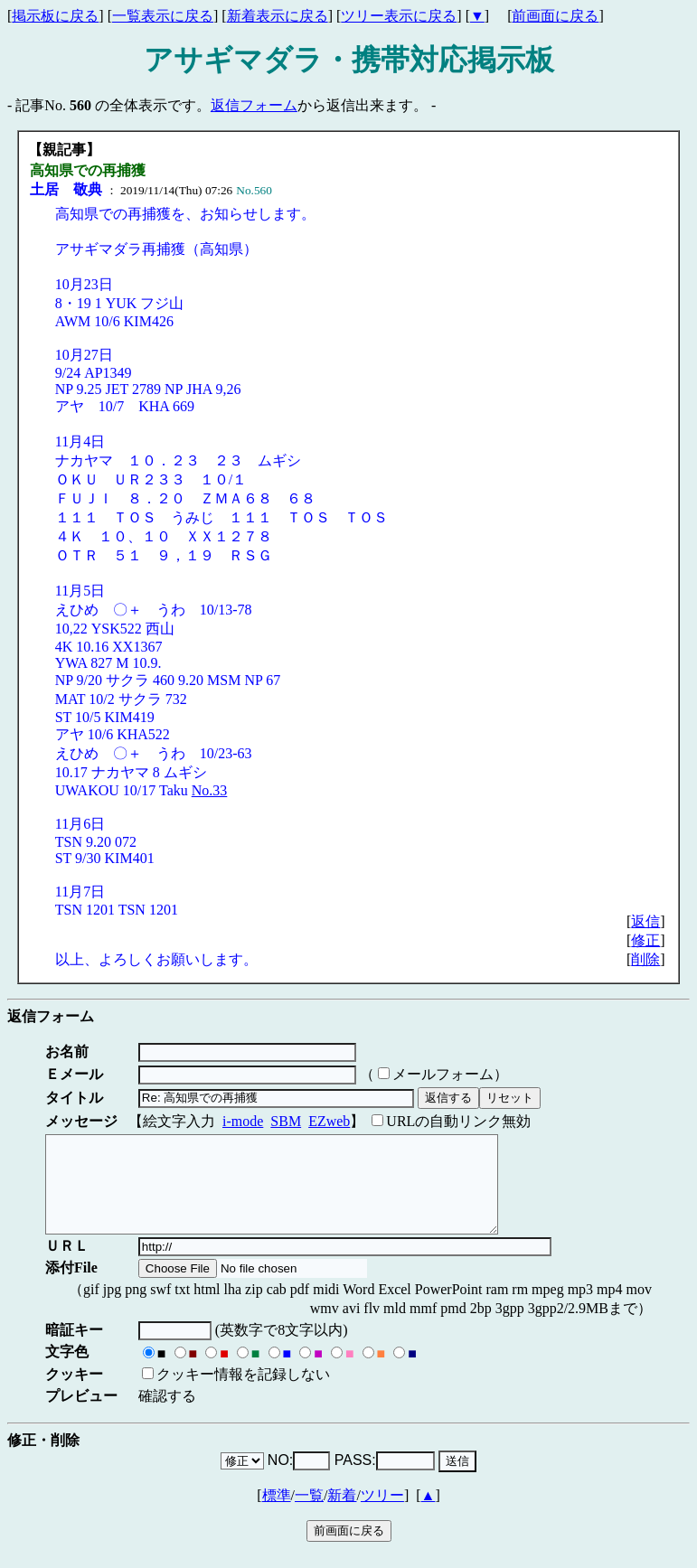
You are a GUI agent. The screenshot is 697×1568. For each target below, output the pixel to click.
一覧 (309, 1514)
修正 (645, 940)
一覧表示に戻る (162, 15)
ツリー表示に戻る (399, 15)
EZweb (329, 1121)
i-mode (242, 1121)
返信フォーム (254, 105)
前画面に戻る (555, 15)
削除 (645, 959)
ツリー (382, 1514)
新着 (341, 1514)
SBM (285, 1121)
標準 (276, 1514)
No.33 (210, 790)
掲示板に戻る (55, 15)
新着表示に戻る (277, 15)
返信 (645, 921)
